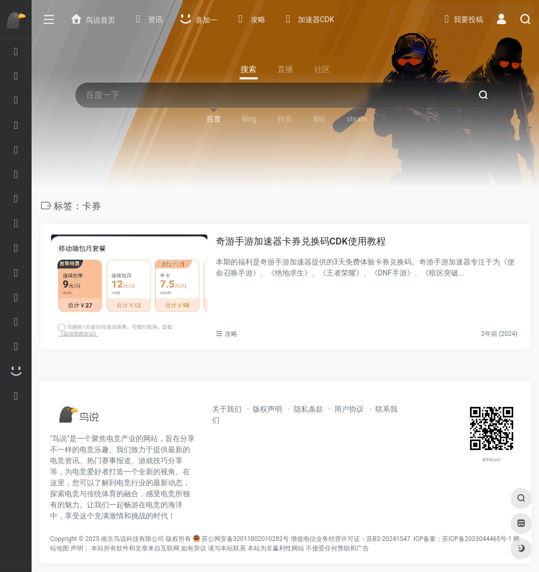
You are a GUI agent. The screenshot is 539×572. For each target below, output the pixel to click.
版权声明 (267, 409)
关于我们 (227, 409)
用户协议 (349, 409)
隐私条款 (308, 409)
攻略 (231, 334)
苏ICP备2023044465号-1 (477, 539)
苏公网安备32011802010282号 (245, 539)
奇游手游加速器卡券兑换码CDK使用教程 (301, 241)
